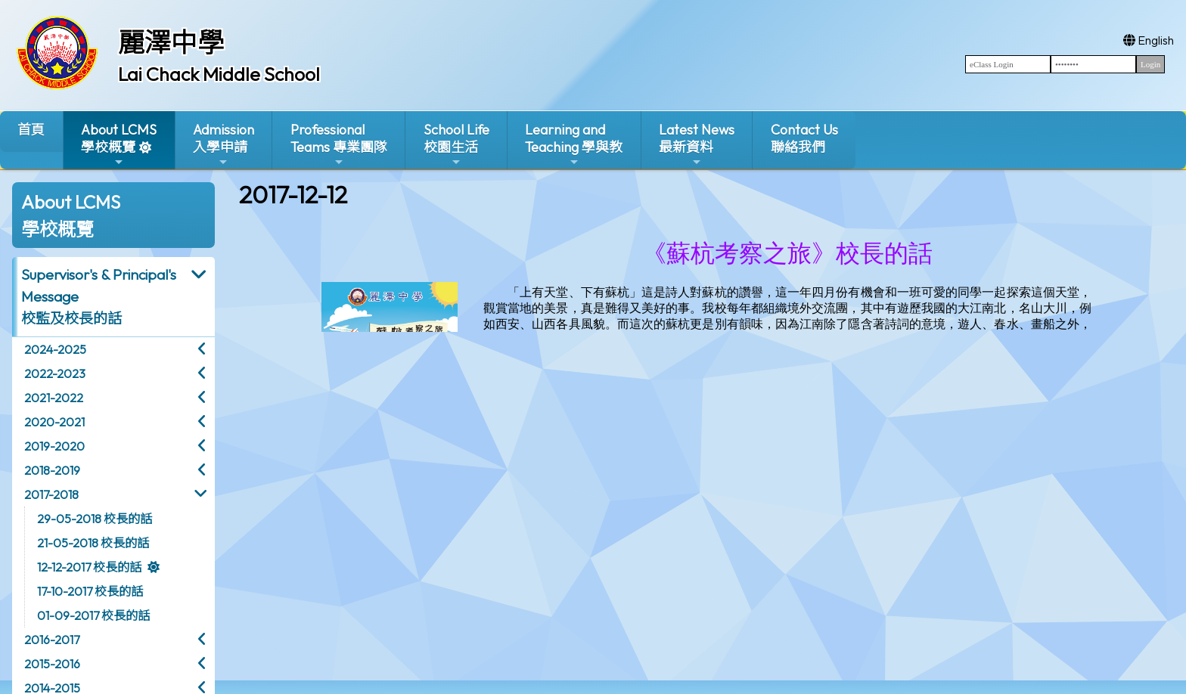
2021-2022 (53, 397)
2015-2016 (52, 663)
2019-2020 (54, 446)
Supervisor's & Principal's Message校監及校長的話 (98, 296)
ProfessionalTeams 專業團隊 (338, 145)
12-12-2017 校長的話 (89, 567)
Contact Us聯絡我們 (804, 138)
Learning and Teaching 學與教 (573, 145)
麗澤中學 (171, 42)
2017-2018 (51, 494)
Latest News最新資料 (696, 145)
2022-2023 (54, 373)
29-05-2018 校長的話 (94, 518)
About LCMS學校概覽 (119, 145)
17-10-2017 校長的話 (90, 591)
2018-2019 (52, 470)
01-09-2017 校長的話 (93, 615)
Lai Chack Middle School (219, 74)
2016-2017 (51, 639)
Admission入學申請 (223, 145)
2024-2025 (55, 349)
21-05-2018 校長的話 (93, 542)
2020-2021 (54, 421)
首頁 (31, 129)
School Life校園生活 (456, 145)
